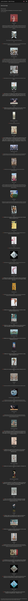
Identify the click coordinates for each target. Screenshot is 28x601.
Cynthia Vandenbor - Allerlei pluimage (7, 1)
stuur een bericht (3, 11)
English (24, 1)
